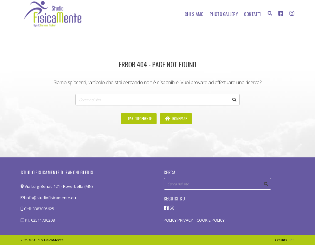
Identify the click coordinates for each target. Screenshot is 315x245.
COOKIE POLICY (211, 220)
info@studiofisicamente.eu (48, 197)
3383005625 (43, 208)
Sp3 (291, 240)
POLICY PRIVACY (178, 220)
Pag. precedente (139, 118)
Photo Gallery (223, 13)
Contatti (252, 13)
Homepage (176, 118)
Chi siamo (194, 13)
